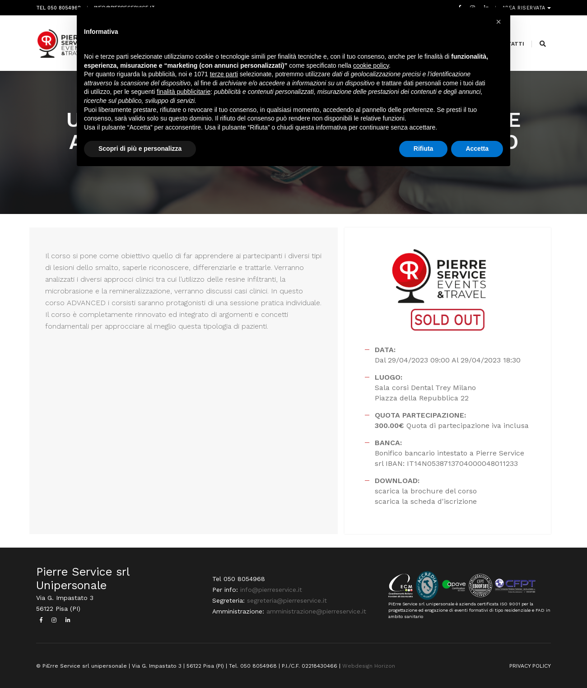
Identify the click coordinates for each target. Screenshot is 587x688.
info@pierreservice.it (271, 589)
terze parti (224, 74)
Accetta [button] (477, 148)
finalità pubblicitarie (183, 91)
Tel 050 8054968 (58, 8)
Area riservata (525, 8)
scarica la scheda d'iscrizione (426, 501)
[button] (498, 21)
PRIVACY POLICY (530, 666)
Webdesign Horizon (368, 666)
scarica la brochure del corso (426, 491)
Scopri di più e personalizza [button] (140, 148)
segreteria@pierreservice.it (287, 600)
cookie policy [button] (371, 65)
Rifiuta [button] (423, 148)
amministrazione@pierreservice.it (316, 611)
